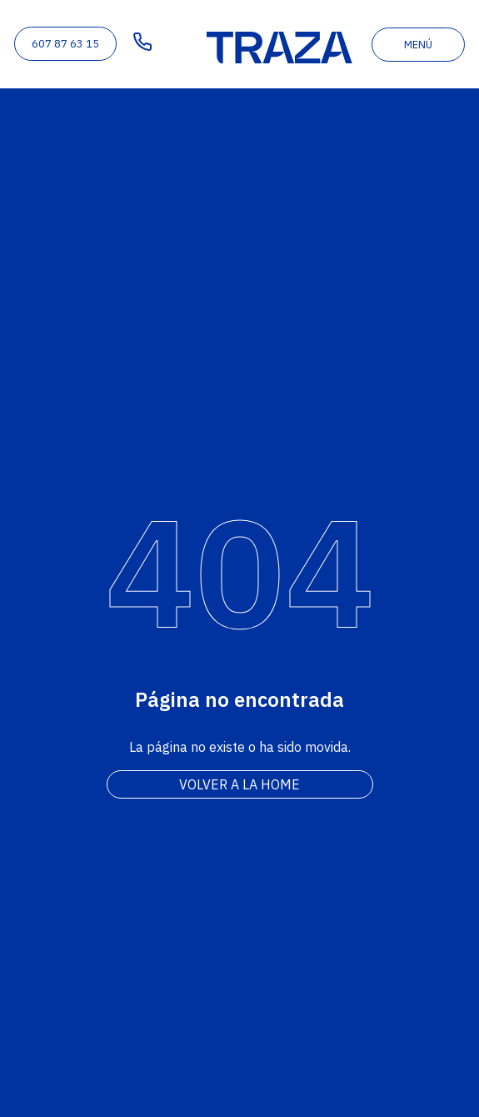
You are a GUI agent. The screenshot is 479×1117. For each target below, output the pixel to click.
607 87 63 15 (65, 44)
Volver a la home (239, 784)
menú (418, 45)
